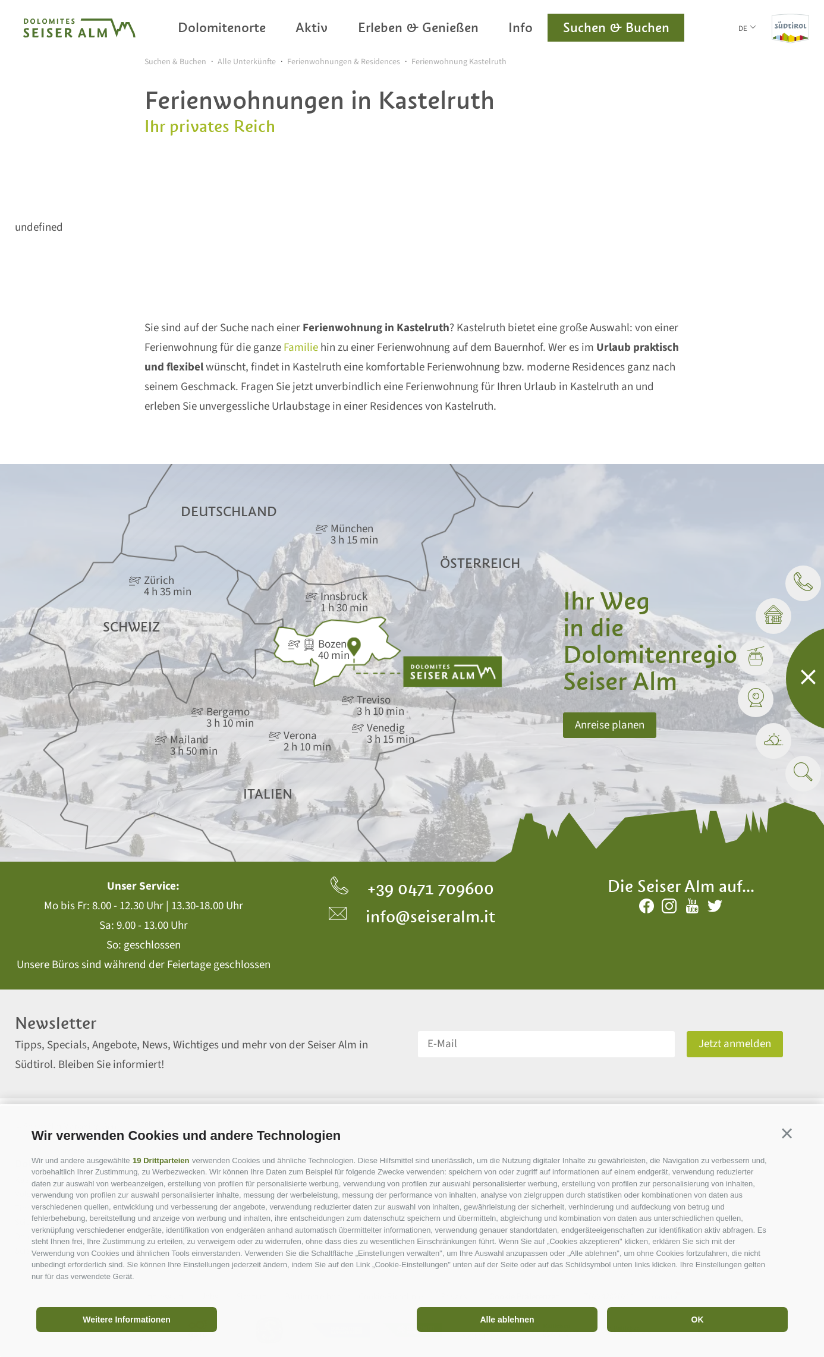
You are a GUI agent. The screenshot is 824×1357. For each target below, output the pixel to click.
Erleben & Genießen (418, 27)
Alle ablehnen (507, 1319)
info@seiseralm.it (412, 916)
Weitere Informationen (127, 1319)
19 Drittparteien (161, 1160)
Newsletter (56, 1023)
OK (697, 1319)
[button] (786, 1133)
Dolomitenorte (222, 27)
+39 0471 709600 (412, 888)
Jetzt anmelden (735, 1044)
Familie (301, 348)
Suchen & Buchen (616, 27)
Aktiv (311, 27)
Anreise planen (609, 725)
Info (520, 27)
